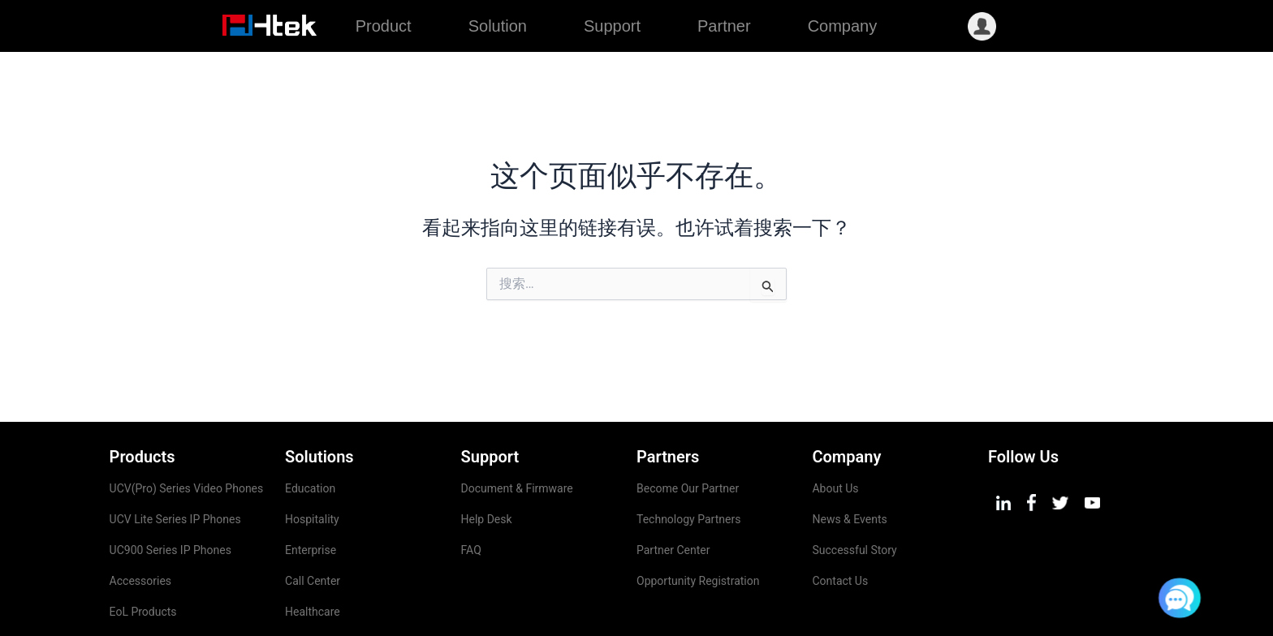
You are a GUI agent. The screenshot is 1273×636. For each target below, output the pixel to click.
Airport (302, 590)
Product (384, 26)
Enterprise (310, 498)
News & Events (849, 467)
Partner (724, 26)
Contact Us (840, 528)
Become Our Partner (687, 436)
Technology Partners (688, 467)
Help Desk (486, 467)
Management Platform (166, 590)
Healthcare (312, 559)
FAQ (471, 498)
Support (612, 26)
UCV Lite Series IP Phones (175, 467)
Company (843, 26)
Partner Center (673, 498)
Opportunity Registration (697, 528)
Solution (497, 26)
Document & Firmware (517, 436)
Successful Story (854, 498)
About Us (835, 436)
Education (310, 436)
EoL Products (143, 559)
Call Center (312, 528)
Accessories (140, 528)
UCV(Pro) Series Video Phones (188, 436)
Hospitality (312, 467)
